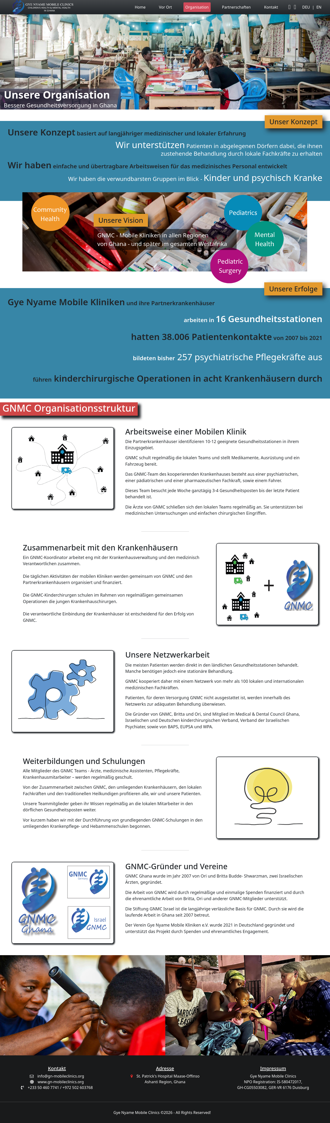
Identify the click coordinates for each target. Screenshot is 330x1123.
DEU (306, 7)
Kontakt (271, 7)
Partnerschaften (236, 7)
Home (140, 7)
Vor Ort (165, 7)
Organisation (197, 7)
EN (318, 7)
